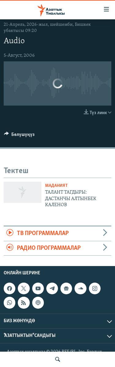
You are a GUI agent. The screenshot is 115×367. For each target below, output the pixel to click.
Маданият (56, 186)
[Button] (19, 136)
